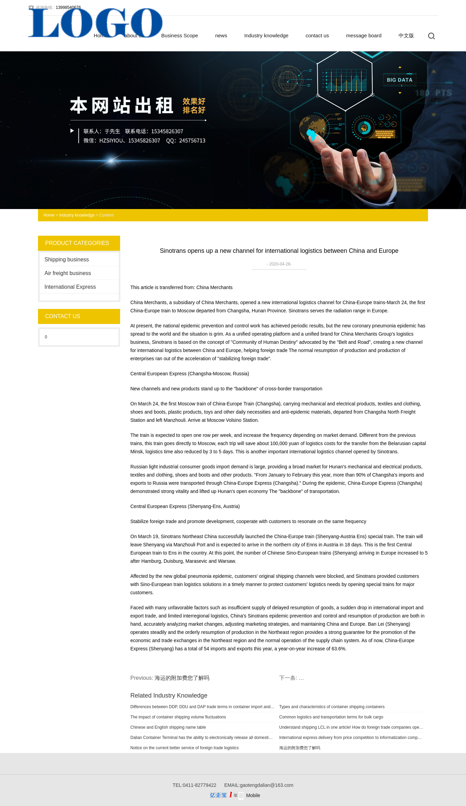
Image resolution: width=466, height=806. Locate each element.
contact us (317, 35)
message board (363, 35)
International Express (70, 287)
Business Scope (179, 35)
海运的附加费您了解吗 (182, 678)
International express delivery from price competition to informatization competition (351, 737)
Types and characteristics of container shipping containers (332, 706)
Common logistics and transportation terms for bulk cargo (331, 717)
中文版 (406, 35)
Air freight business (67, 273)
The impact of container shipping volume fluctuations (178, 717)
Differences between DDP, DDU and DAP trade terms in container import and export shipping (202, 706)
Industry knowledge (266, 35)
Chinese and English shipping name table (168, 727)
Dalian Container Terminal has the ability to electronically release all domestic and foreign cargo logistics (202, 737)
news (221, 35)
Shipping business (66, 259)
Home (48, 215)
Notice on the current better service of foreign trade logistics (184, 747)
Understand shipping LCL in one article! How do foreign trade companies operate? (351, 727)
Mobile (253, 795)
